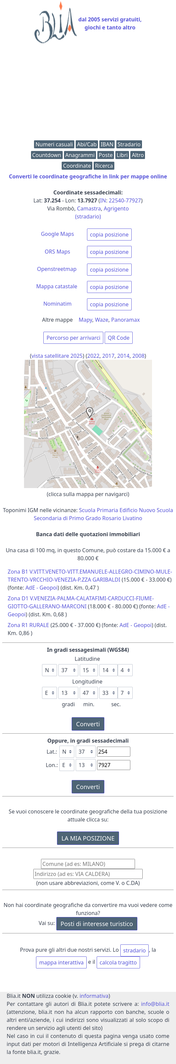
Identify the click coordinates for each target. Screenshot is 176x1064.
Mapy (85, 319)
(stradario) (88, 216)
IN (103, 200)
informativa (94, 996)
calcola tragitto (118, 962)
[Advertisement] (88, 93)
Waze (101, 319)
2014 (123, 355)
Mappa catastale (56, 286)
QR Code (118, 337)
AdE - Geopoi (41, 587)
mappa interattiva (61, 962)
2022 (93, 355)
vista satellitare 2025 (57, 355)
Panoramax (125, 319)
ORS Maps (57, 251)
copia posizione (109, 234)
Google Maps (57, 234)
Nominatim (57, 303)
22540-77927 (125, 200)
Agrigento (116, 208)
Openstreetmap (57, 269)
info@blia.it (155, 1004)
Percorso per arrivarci (73, 337)
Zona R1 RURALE (28, 625)
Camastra (89, 208)
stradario (134, 950)
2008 (138, 355)
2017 (108, 355)
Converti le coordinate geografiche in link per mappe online (88, 176)
